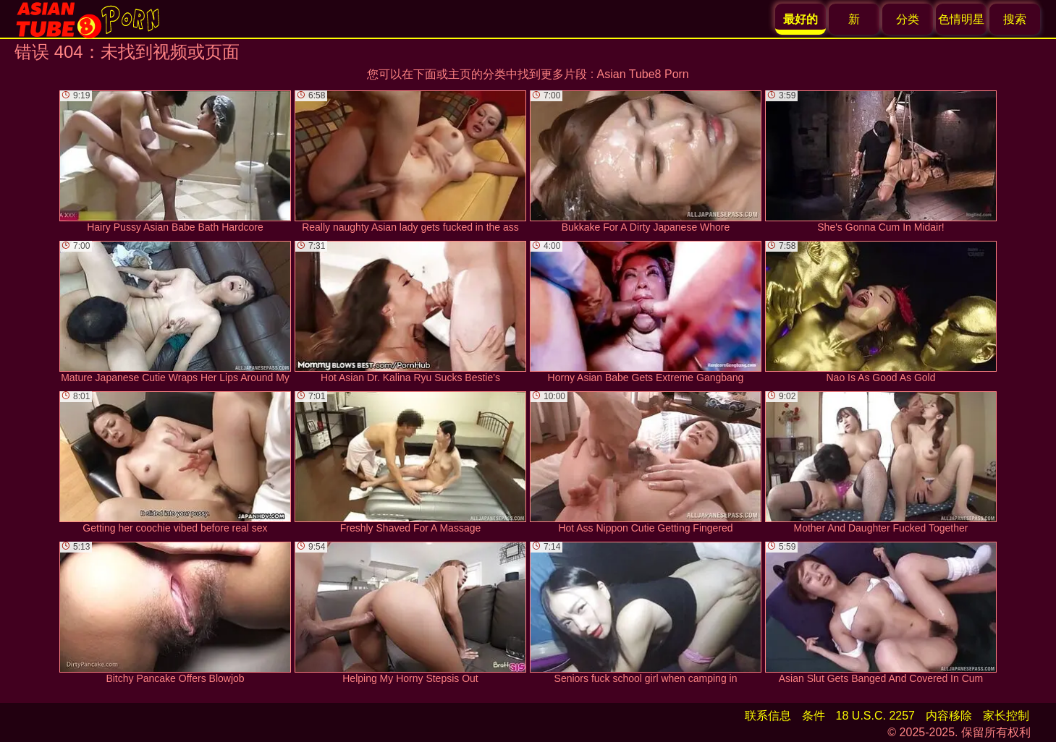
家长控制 (1006, 715)
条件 (813, 715)
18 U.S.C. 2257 (875, 715)
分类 (907, 19)
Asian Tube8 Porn (643, 74)
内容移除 (949, 715)
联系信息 (768, 715)
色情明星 (961, 19)
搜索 (1014, 19)
